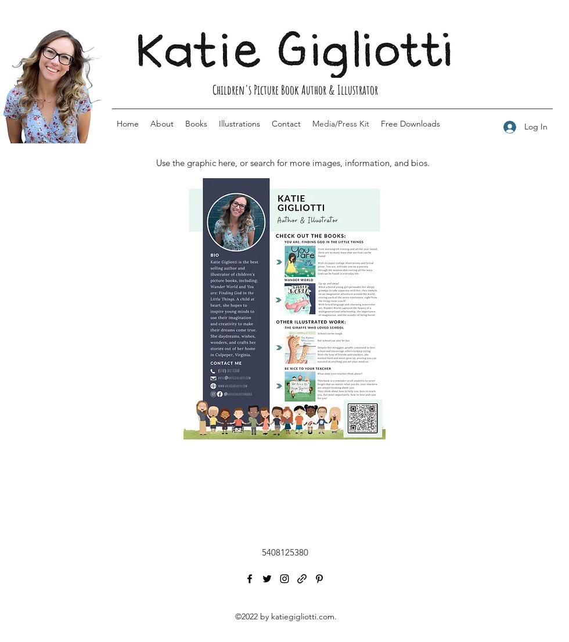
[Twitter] (267, 579)
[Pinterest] (319, 579)
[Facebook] (249, 579)
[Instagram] (284, 579)
